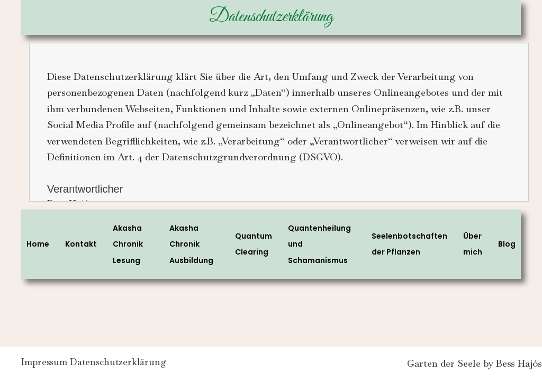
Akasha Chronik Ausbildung (191, 244)
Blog (507, 244)
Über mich (472, 244)
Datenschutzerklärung (127, 364)
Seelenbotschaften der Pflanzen (409, 244)
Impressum (45, 364)
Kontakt (81, 244)
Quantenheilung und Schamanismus (319, 244)
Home (37, 244)
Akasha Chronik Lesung (128, 244)
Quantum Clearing (253, 244)
